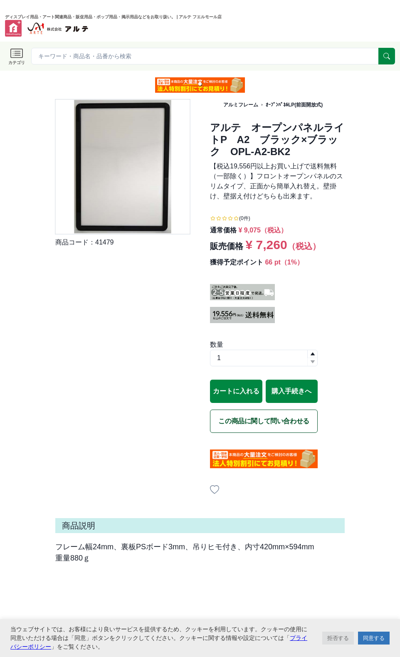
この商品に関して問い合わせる (263, 421)
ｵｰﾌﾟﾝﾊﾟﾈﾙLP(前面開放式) (294, 105)
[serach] (386, 56)
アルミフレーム (240, 105)
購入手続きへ (291, 391)
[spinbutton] (264, 358)
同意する (374, 638)
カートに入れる (236, 391)
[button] (200, 84)
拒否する (338, 638)
